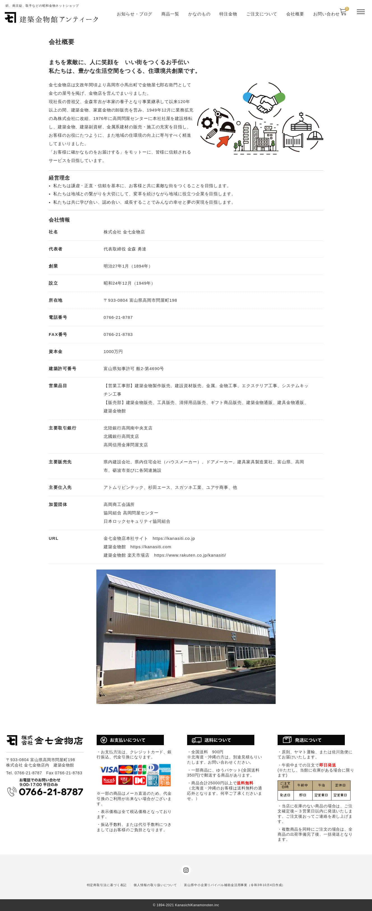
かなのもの (199, 13)
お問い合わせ (326, 13)
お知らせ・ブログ (134, 13)
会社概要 (295, 13)
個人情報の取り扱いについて (155, 885)
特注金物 (228, 13)
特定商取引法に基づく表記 (107, 885)
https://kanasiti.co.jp (174, 538)
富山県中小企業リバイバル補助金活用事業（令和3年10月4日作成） (234, 885)
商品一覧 (170, 13)
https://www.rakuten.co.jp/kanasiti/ (190, 555)
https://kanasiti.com (150, 546)
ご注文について (261, 13)
